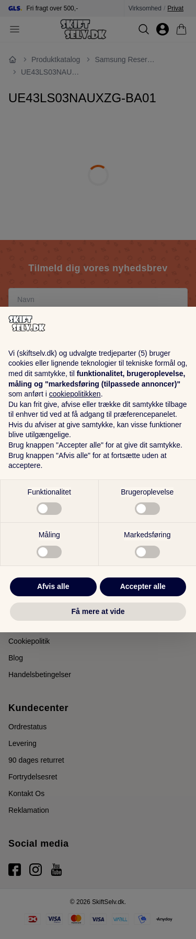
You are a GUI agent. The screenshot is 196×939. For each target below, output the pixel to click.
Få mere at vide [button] (98, 611)
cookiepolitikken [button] (75, 394)
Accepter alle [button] (143, 586)
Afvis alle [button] (53, 586)
